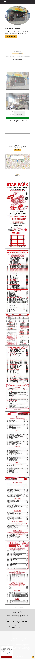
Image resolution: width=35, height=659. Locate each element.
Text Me (12, 111)
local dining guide (19, 621)
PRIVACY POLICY (3, 654)
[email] (19, 114)
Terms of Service (12, 129)
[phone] (19, 112)
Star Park (5, 2)
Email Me (12, 114)
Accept (6, 656)
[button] (17, 161)
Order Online (11, 36)
